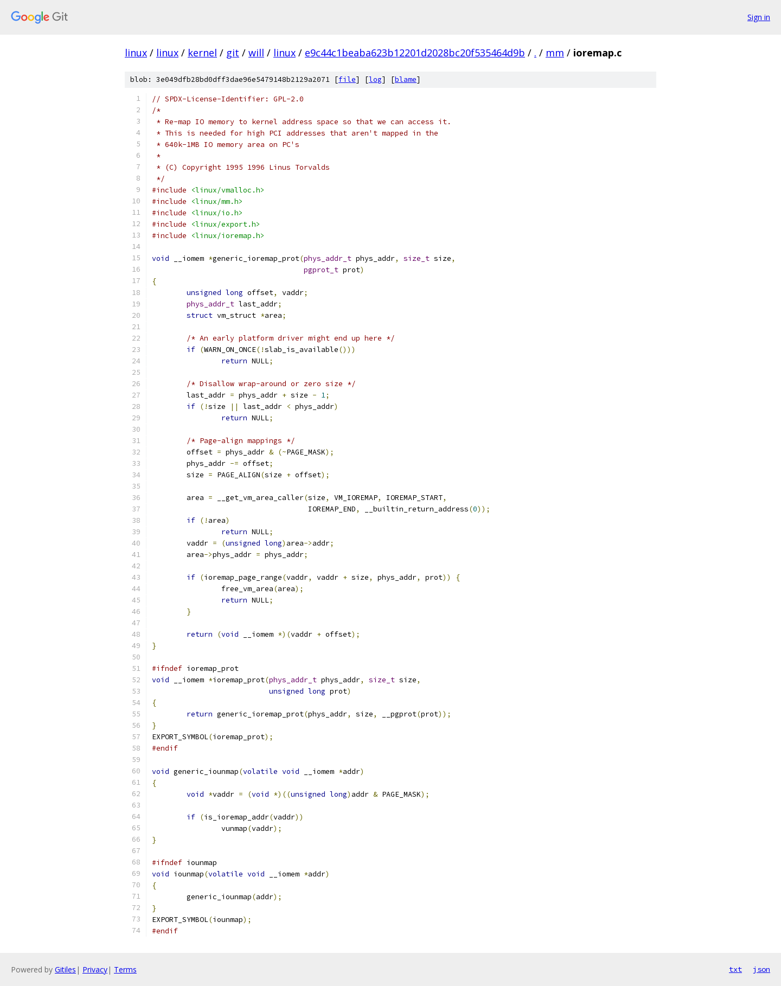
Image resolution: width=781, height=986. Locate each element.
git (232, 52)
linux (136, 52)
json (761, 969)
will (256, 52)
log (375, 79)
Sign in (758, 17)
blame (406, 79)
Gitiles (65, 969)
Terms (125, 969)
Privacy (94, 969)
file (347, 79)
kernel (202, 52)
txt (735, 969)
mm (555, 52)
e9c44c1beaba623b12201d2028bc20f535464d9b (415, 52)
